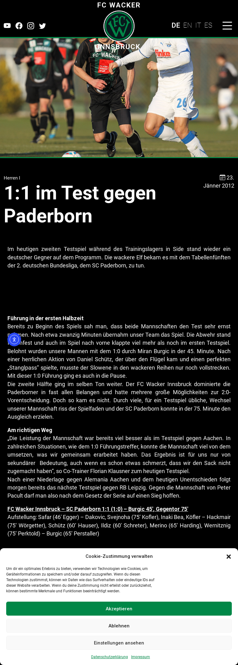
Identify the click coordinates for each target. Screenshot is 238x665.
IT (198, 25)
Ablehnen (119, 626)
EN (187, 25)
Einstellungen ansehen (119, 643)
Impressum (140, 657)
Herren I (12, 178)
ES (208, 25)
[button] (229, 556)
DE (175, 25)
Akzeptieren (119, 609)
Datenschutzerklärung (109, 657)
